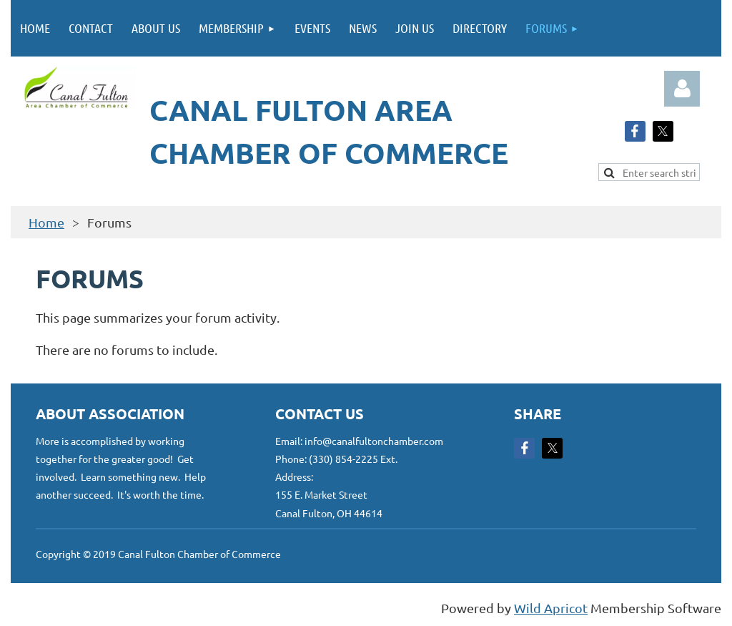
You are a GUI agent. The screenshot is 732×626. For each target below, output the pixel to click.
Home (46, 222)
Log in (682, 89)
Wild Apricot (551, 607)
